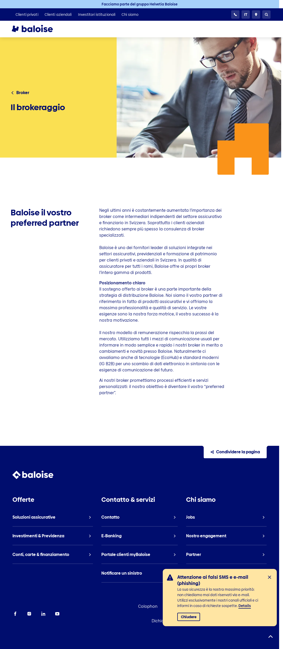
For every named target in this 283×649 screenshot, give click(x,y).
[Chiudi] (269, 577)
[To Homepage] (37, 29)
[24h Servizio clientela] (235, 14)
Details (244, 605)
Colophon (147, 606)
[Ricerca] (266, 14)
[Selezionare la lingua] (246, 14)
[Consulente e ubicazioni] (256, 14)
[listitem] (26, 14)
